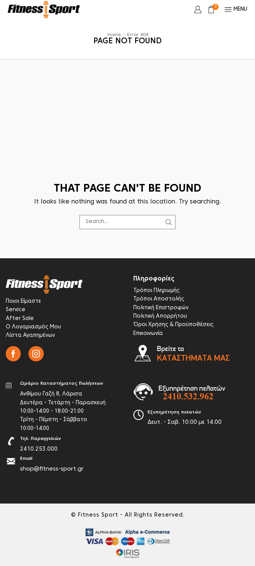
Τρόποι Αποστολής (158, 299)
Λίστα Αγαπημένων (30, 335)
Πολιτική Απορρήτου (160, 316)
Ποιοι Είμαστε (23, 301)
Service (15, 309)
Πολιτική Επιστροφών (161, 307)
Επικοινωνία (148, 333)
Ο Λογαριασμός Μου (33, 327)
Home (114, 35)
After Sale (20, 318)
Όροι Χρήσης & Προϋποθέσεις (173, 324)
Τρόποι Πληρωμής (156, 290)
